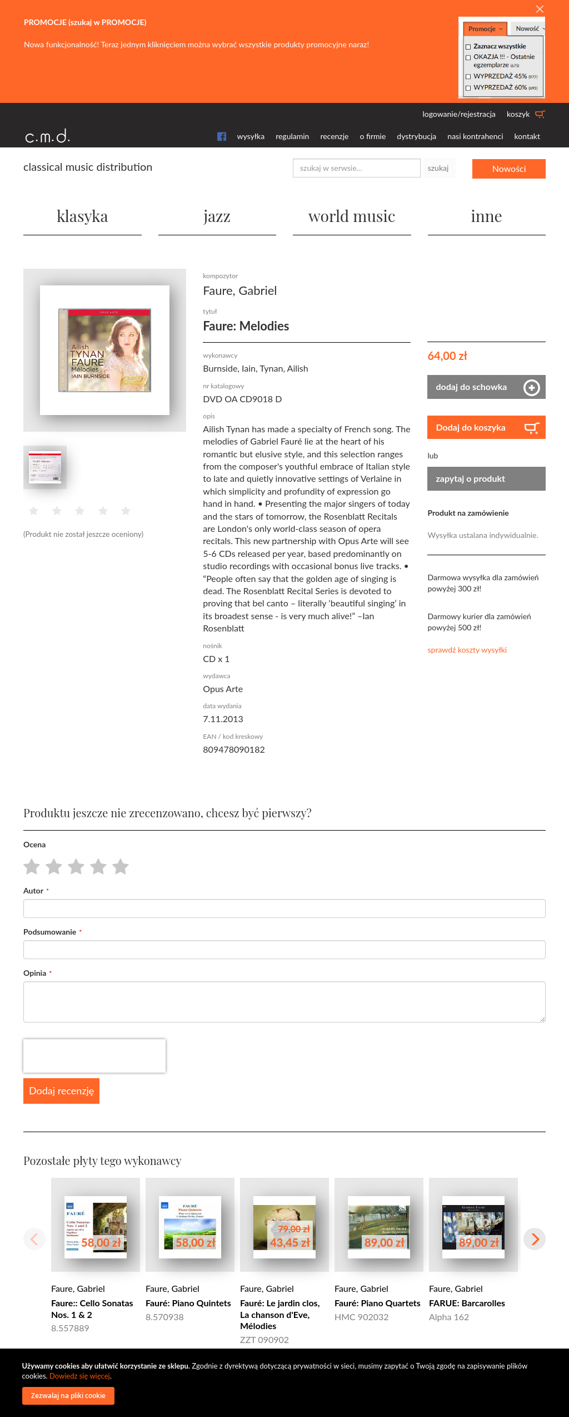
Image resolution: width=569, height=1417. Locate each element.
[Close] (539, 9)
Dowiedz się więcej (79, 1375)
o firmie (373, 136)
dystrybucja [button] (416, 136)
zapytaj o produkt (470, 477)
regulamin (292, 136)
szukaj (438, 167)
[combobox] (357, 168)
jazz (217, 214)
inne (486, 214)
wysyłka (251, 136)
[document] (286, 1382)
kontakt (527, 136)
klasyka (82, 214)
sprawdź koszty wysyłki (467, 649)
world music (352, 214)
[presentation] (94, 1055)
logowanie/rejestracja (459, 114)
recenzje (334, 136)
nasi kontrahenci (475, 136)
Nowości (509, 167)
